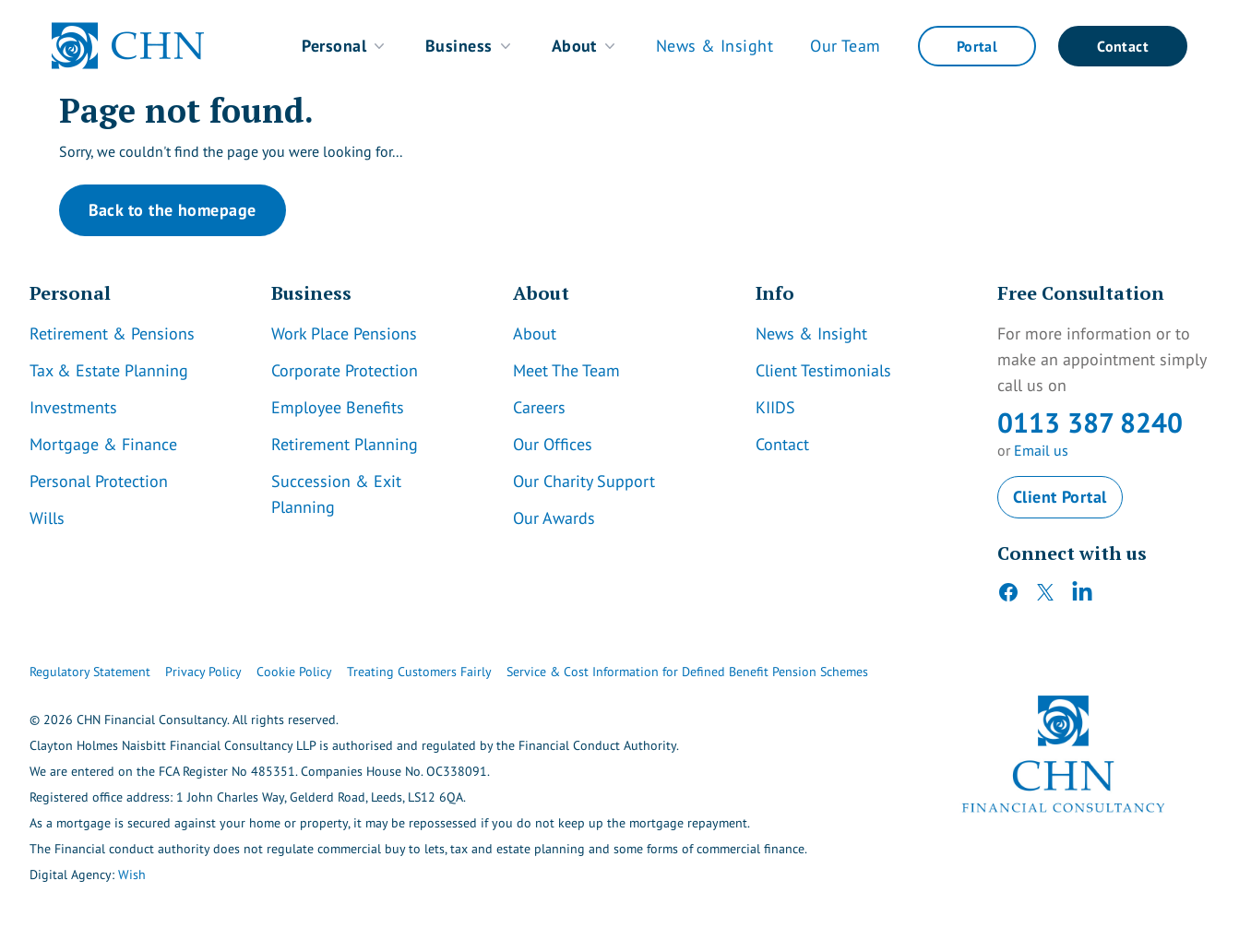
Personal (345, 45)
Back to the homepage (172, 209)
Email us (1041, 450)
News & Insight (714, 45)
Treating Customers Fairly (419, 671)
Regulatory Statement (90, 671)
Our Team (845, 45)
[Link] (136, 334)
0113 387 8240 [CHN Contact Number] (1090, 422)
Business (470, 45)
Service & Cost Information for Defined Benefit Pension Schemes (687, 671)
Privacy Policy (203, 671)
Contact (1123, 46)
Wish (132, 874)
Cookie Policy (294, 671)
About (585, 45)
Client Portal (1060, 496)
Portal (977, 46)
